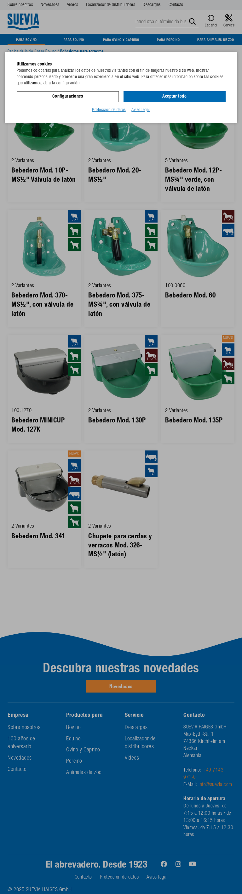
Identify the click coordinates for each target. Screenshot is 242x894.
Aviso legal (140, 110)
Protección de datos (109, 110)
